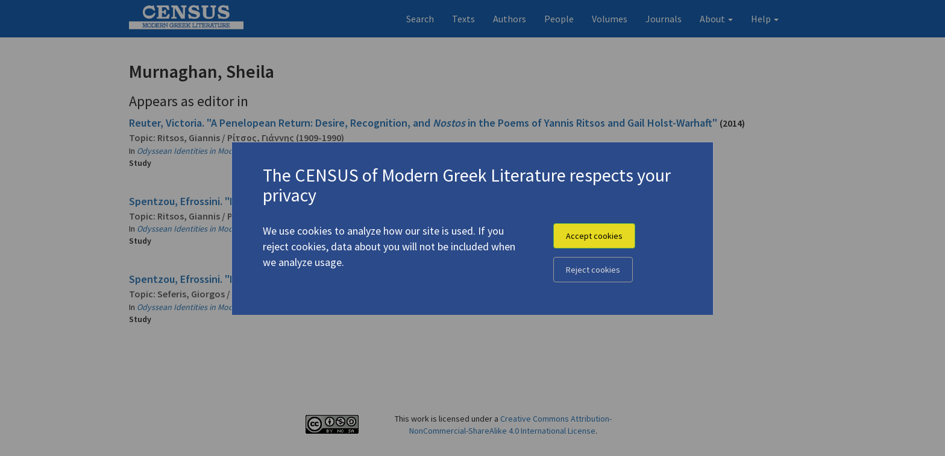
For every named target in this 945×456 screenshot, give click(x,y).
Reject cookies (593, 269)
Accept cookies (594, 235)
